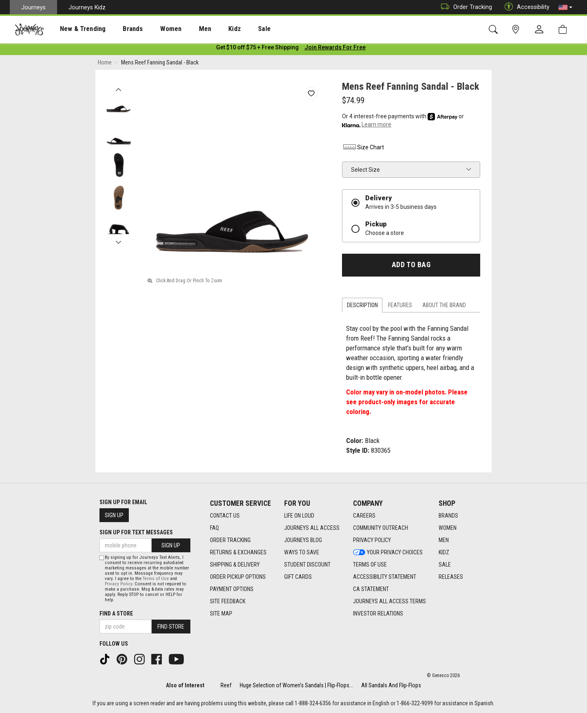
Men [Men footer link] (444, 540)
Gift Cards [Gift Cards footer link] (298, 577)
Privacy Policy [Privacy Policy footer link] (372, 540)
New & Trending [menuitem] (75, 29)
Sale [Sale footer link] (445, 564)
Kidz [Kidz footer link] (444, 552)
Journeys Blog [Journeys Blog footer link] (303, 540)
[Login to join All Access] (257, 49)
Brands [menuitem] (120, 29)
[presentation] (75, 28)
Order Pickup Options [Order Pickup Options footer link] (238, 577)
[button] (565, 7)
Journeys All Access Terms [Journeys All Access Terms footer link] (389, 601)
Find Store (170, 626)
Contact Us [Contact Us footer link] (225, 515)
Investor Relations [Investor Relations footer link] (378, 613)
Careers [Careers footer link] (364, 515)
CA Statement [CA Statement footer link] (371, 589)
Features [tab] (400, 306)
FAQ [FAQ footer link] (214, 528)
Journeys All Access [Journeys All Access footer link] (312, 528)
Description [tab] (362, 306)
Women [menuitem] (153, 29)
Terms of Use (156, 578)
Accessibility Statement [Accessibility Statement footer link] (384, 577)
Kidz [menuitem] (209, 29)
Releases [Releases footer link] (451, 577)
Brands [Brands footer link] (448, 515)
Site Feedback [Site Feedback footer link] (227, 601)
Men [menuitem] (183, 29)
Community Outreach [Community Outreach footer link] (380, 528)
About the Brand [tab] (444, 306)
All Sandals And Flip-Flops (391, 685)
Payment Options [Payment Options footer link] (232, 589)
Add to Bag (411, 266)
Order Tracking (464, 7)
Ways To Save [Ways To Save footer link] (301, 552)
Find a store (116, 613)
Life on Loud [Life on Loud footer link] (299, 515)
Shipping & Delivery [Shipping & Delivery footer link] (235, 564)
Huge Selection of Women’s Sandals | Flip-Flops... (296, 685)
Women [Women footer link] (448, 528)
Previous (118, 89)
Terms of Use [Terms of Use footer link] (370, 564)
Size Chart (363, 149)
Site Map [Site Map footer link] (221, 613)
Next (118, 242)
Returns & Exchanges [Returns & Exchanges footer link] (238, 552)
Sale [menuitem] (236, 29)
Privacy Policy (118, 584)
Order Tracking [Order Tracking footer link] (230, 540)
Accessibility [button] (525, 7)
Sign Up (114, 515)
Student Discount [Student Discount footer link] (307, 564)
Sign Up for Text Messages (136, 532)
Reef (226, 685)
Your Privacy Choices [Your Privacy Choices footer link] (388, 552)
